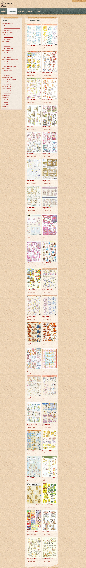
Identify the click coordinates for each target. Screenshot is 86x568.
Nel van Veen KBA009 (47, 450)
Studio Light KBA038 (31, 72)
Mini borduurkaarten (8, 37)
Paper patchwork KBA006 (33, 504)
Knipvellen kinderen (8, 64)
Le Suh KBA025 (46, 236)
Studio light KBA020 (31, 316)
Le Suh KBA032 (30, 153)
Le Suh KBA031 (46, 153)
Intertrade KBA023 (46, 262)
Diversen (6, 102)
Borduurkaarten (7, 34)
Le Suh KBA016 (30, 370)
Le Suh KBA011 (46, 424)
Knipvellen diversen (8, 57)
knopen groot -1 (7, 88)
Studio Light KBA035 (47, 99)
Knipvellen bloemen (8, 50)
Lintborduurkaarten (8, 30)
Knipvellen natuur (8, 68)
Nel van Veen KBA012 (32, 424)
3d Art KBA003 (45, 531)
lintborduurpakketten (8, 23)
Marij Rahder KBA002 (32, 558)
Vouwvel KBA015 (46, 370)
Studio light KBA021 (47, 289)
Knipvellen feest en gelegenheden (11, 59)
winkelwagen (79, 0)
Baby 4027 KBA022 (31, 289)
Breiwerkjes (6, 99)
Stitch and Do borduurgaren (10, 79)
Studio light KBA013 (47, 397)
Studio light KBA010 (31, 450)
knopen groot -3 (7, 93)
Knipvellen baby (7, 46)
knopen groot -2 (7, 90)
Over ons (21, 11)
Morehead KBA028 (31, 207)
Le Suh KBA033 (46, 126)
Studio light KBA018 (31, 343)
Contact (39, 11)
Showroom (30, 11)
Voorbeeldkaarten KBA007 (48, 477)
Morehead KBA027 (46, 207)
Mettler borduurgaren (8, 77)
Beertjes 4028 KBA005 (47, 504)
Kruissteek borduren (8, 32)
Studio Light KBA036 (31, 99)
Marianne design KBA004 (32, 531)
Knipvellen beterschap (8, 48)
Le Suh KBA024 (30, 262)
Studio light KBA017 (47, 343)
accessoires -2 (7, 97)
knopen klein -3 (7, 86)
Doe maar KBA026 (31, 236)
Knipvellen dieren (8, 55)
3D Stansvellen (7, 43)
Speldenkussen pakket (8, 104)
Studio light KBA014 (31, 397)
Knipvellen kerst (7, 61)
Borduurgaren (7, 75)
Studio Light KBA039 (47, 45)
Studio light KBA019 (47, 316)
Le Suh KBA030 (30, 180)
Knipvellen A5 (7, 41)
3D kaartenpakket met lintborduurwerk (12, 28)
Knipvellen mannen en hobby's (10, 66)
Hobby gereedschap (8, 70)
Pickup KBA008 (30, 477)
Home (3, 11)
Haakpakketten (7, 25)
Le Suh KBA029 (46, 180)
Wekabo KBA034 (30, 126)
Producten (11, 11)
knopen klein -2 (7, 84)
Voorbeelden (6, 106)
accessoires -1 (7, 95)
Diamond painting (8, 39)
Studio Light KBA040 (31, 45)
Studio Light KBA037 (47, 72)
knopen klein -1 (7, 81)
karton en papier (7, 72)
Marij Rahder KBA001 (47, 558)
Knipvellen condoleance (9, 52)
